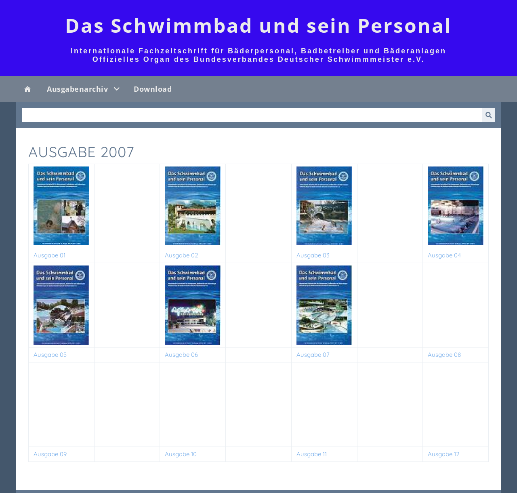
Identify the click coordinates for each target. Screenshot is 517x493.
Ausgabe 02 (181, 255)
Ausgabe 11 (311, 454)
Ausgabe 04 (444, 255)
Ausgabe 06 (181, 354)
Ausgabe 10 (181, 454)
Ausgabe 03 (313, 255)
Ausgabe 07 (313, 354)
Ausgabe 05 (50, 354)
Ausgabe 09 (50, 454)
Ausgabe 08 (444, 354)
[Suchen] (252, 115)
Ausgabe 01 (49, 255)
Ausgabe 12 (444, 454)
